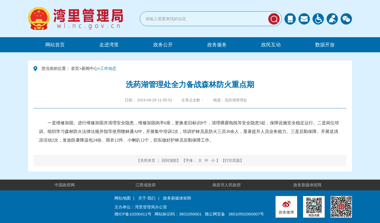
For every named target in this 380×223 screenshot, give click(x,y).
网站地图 (122, 198)
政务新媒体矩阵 (307, 185)
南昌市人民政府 (226, 185)
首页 (75, 68)
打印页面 (232, 160)
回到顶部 (169, 160)
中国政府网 (65, 185)
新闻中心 (90, 68)
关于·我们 (146, 198)
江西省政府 (145, 185)
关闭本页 (147, 160)
